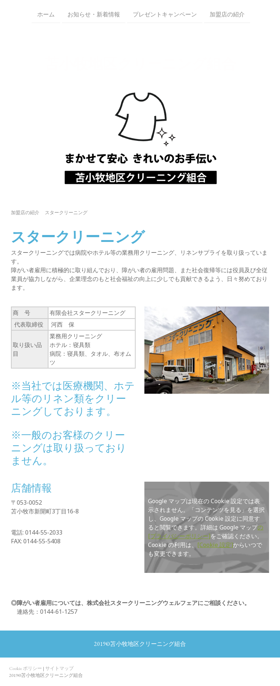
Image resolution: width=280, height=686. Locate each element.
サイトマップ (59, 668)
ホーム (45, 14)
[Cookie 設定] (215, 545)
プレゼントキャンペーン (164, 14)
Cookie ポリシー (25, 668)
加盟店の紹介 (226, 14)
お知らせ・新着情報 (93, 14)
